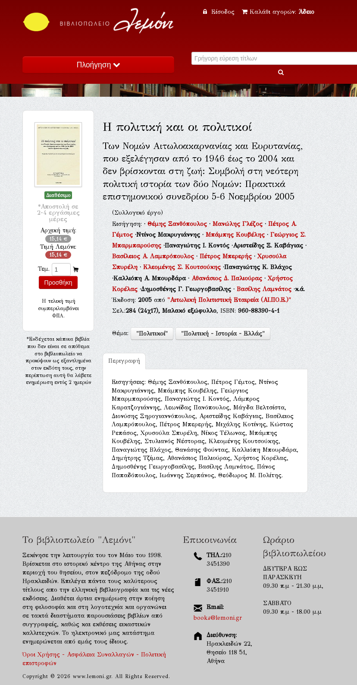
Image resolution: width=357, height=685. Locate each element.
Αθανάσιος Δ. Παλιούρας (227, 278)
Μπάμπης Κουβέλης (236, 234)
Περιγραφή (124, 361)
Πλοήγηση (98, 64)
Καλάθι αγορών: (278, 12)
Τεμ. (44, 269)
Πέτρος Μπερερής (227, 256)
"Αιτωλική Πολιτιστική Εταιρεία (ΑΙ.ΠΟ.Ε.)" (229, 300)
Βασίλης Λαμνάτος (265, 289)
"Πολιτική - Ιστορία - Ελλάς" (223, 333)
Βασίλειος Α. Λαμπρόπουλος (154, 256)
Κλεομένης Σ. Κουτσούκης (183, 267)
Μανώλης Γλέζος (239, 224)
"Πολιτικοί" (152, 333)
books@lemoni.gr (218, 618)
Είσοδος (220, 12)
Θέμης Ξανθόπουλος (178, 224)
